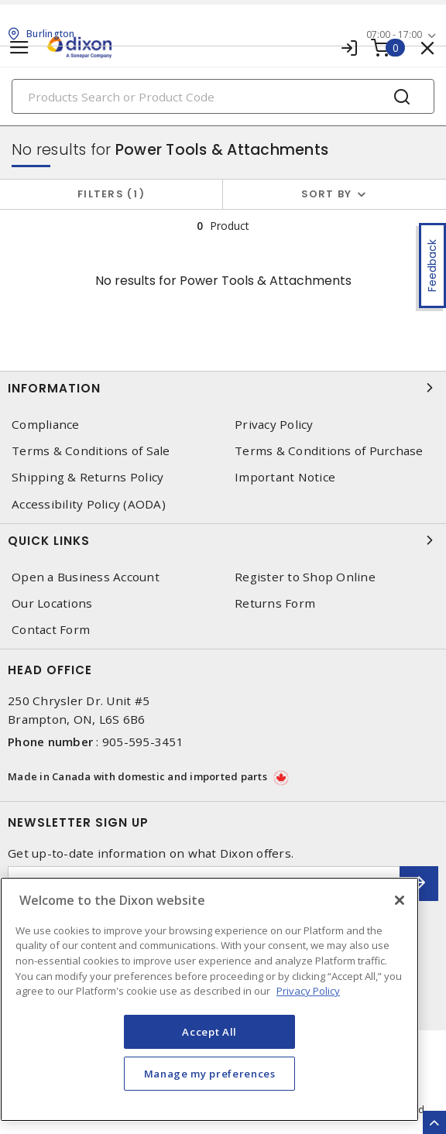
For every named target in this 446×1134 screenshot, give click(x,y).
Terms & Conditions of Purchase (329, 451)
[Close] (400, 900)
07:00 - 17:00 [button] (394, 34)
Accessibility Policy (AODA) (89, 504)
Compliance (46, 424)
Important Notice (285, 477)
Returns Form (275, 603)
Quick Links (223, 540)
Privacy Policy (274, 424)
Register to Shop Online (305, 577)
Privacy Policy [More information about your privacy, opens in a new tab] (308, 991)
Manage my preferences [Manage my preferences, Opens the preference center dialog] (210, 1074)
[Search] (223, 96)
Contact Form (51, 629)
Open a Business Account (86, 577)
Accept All (209, 1032)
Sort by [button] (326, 193)
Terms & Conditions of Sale (91, 451)
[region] (209, 999)
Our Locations (52, 603)
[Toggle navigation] (19, 48)
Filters (111, 193)
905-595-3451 (143, 741)
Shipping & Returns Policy (87, 477)
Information (223, 387)
